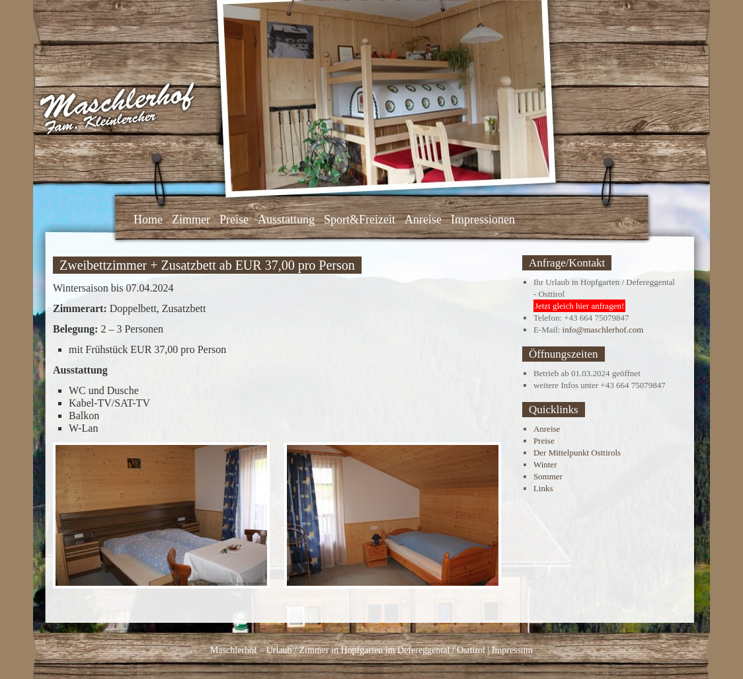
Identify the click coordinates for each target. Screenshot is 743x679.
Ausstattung (286, 219)
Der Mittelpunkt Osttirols (577, 453)
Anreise (423, 219)
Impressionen (483, 219)
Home (148, 219)
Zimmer (191, 219)
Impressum (512, 650)
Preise (234, 219)
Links (543, 488)
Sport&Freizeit (359, 219)
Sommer (548, 476)
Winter (545, 464)
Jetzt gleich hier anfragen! (579, 306)
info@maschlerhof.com (603, 330)
